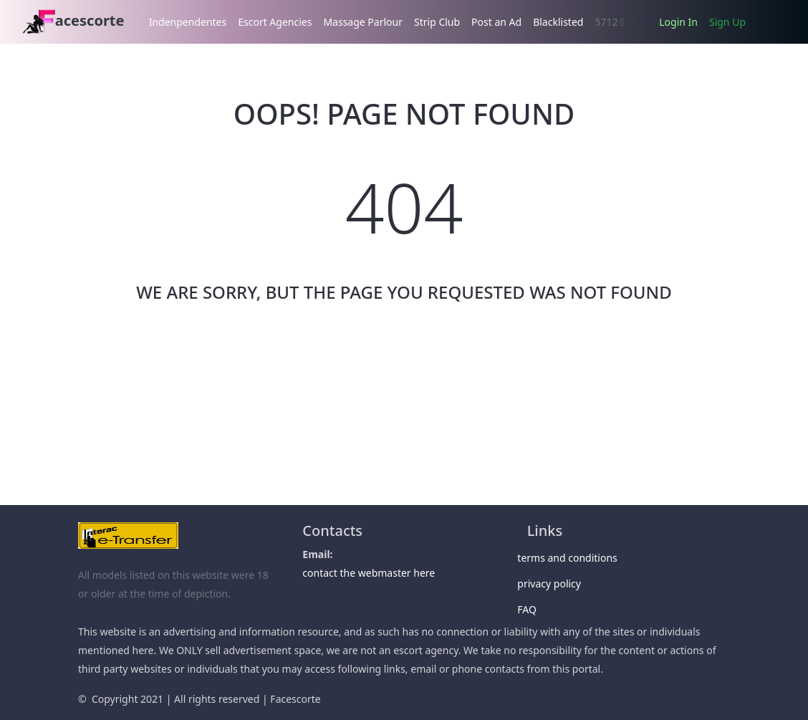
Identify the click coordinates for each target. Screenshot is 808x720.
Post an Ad (496, 22)
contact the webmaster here (368, 573)
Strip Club (437, 22)
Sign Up (727, 22)
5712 (609, 22)
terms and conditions (572, 558)
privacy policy (554, 583)
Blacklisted (558, 22)
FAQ (532, 609)
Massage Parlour (363, 22)
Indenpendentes (188, 22)
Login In (678, 22)
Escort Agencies (275, 22)
